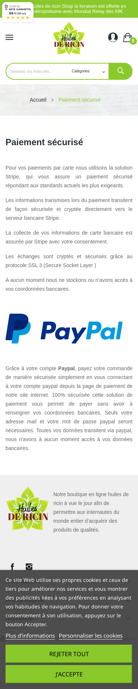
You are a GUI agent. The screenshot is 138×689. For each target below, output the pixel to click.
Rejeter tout (69, 654)
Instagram (29, 566)
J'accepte (69, 674)
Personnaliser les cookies (91, 635)
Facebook (12, 566)
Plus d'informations (30, 635)
